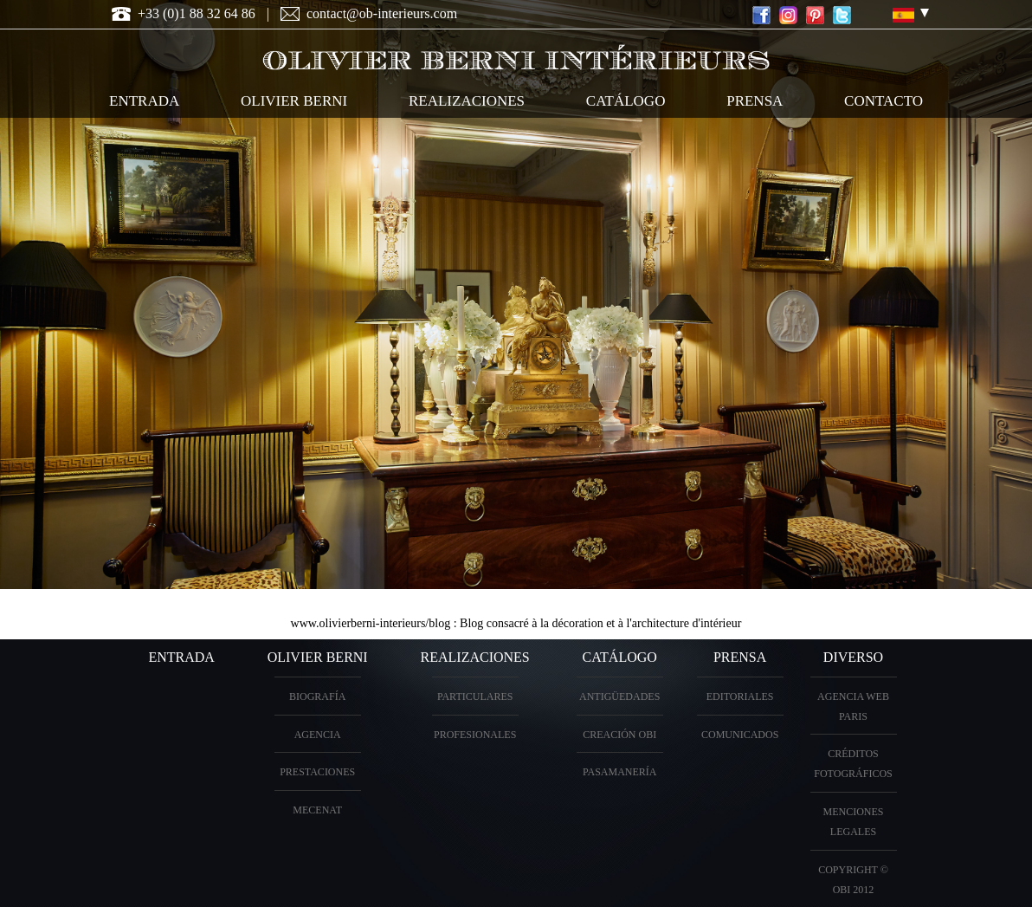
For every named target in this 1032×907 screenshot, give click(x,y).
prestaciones (317, 772)
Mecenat (317, 810)
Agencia (317, 735)
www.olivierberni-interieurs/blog (371, 623)
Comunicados (739, 735)
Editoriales (740, 696)
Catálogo (620, 657)
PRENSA (739, 657)
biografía (317, 696)
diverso (853, 657)
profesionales (475, 735)
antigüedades (619, 696)
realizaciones (467, 101)
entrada (144, 101)
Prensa (754, 101)
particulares (475, 696)
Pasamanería (620, 772)
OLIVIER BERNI (294, 101)
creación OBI (619, 735)
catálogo (626, 101)
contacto (883, 101)
